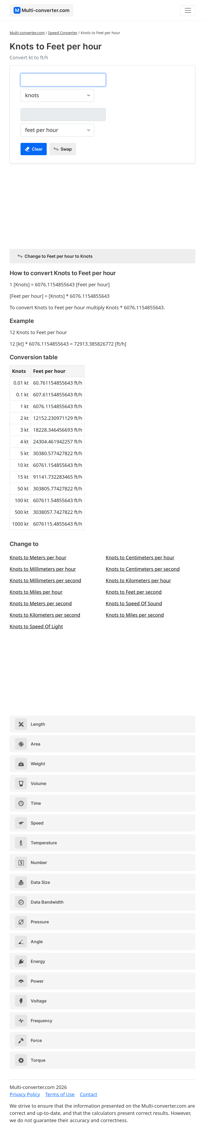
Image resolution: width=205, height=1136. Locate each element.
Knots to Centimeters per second (143, 569)
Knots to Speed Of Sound (134, 603)
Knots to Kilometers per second (45, 615)
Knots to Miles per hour (36, 592)
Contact (88, 1094)
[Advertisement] (102, 205)
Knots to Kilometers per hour (138, 580)
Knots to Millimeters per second (45, 580)
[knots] (63, 79)
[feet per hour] (63, 114)
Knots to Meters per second (41, 603)
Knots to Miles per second (135, 615)
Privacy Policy (25, 1094)
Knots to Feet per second (134, 592)
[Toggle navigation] (187, 10)
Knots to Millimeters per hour (43, 569)
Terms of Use (59, 1094)
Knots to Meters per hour (38, 557)
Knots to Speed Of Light (36, 626)
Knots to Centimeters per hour (140, 557)
